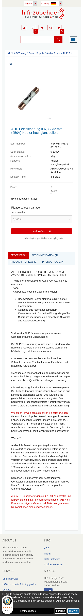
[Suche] (37, 39)
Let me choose (28, 611)
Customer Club (10, 578)
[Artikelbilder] (41, 92)
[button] (24, 27)
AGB (46, 548)
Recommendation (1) (45, 255)
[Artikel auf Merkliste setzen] (41, 64)
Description (18, 255)
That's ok (73, 611)
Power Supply (36, 53)
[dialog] (41, 603)
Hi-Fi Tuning (19, 53)
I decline (60, 611)
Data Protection (52, 559)
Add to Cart (41, 231)
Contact (7, 589)
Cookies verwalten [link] (53, 564)
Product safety (52, 261)
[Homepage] (43, 13)
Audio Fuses (53, 53)
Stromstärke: (18, 212)
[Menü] (74, 40)
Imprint (47, 553)
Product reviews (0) (23, 261)
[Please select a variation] (41, 219)
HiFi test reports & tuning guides (19, 584)
